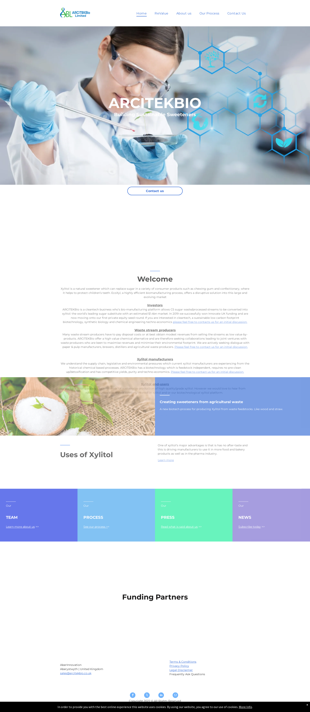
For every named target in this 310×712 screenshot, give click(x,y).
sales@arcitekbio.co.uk (75, 673)
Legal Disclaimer (181, 670)
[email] (175, 695)
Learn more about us (20, 542)
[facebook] (132, 695)
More (163, 433)
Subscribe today (249, 542)
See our (89, 542)
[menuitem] (141, 13)
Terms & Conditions (182, 661)
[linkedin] (161, 695)
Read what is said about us (179, 542)
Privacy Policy (179, 666)
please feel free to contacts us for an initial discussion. (210, 370)
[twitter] (147, 695)
